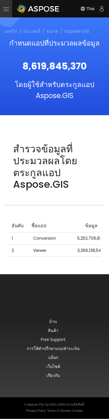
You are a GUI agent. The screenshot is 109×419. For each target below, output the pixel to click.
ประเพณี (31, 31)
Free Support (53, 339)
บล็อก (53, 357)
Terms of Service (59, 410)
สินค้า (53, 330)
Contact (77, 410)
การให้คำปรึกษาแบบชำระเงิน (53, 348)
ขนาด (52, 31)
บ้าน (53, 321)
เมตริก (10, 31)
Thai (87, 8)
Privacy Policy (36, 410)
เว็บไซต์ (53, 366)
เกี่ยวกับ (53, 375)
